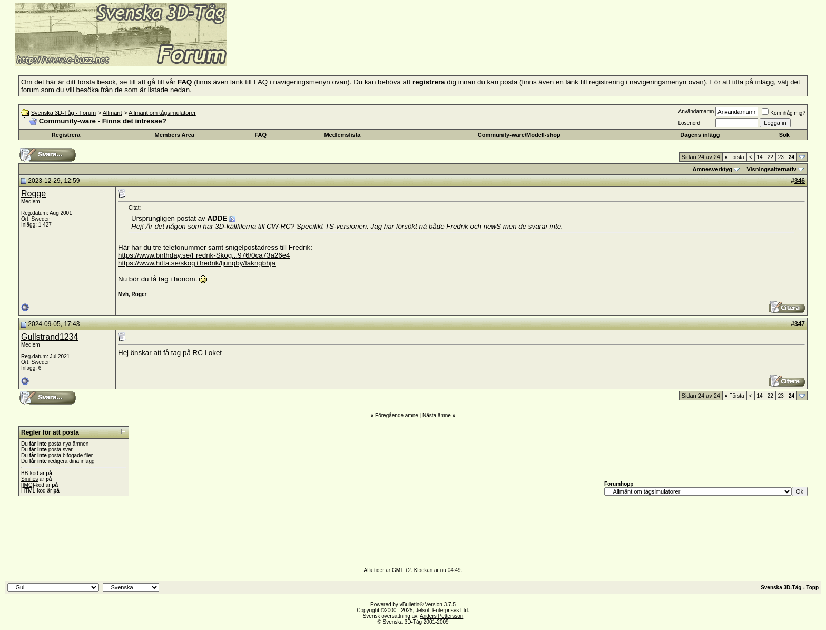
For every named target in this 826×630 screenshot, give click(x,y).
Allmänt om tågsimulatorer (162, 113)
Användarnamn (696, 111)
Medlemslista (342, 135)
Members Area (174, 135)
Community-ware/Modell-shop (519, 135)
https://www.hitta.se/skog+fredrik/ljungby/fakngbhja (197, 263)
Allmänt (112, 113)
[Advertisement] (356, 50)
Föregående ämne (396, 415)
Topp (812, 587)
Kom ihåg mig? (783, 113)
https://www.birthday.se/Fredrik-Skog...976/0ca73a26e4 (204, 255)
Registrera (66, 135)
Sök (784, 135)
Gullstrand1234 (49, 336)
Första (734, 157)
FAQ (261, 135)
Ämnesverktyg (712, 169)
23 (781, 157)
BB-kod (29, 473)
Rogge (33, 193)
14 (760, 157)
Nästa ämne (436, 415)
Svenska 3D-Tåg (781, 587)
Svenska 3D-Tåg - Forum (63, 113)
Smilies (29, 479)
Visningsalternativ (771, 169)
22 (770, 157)
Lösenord (689, 123)
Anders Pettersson (441, 616)
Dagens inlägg (700, 135)
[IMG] (27, 485)
